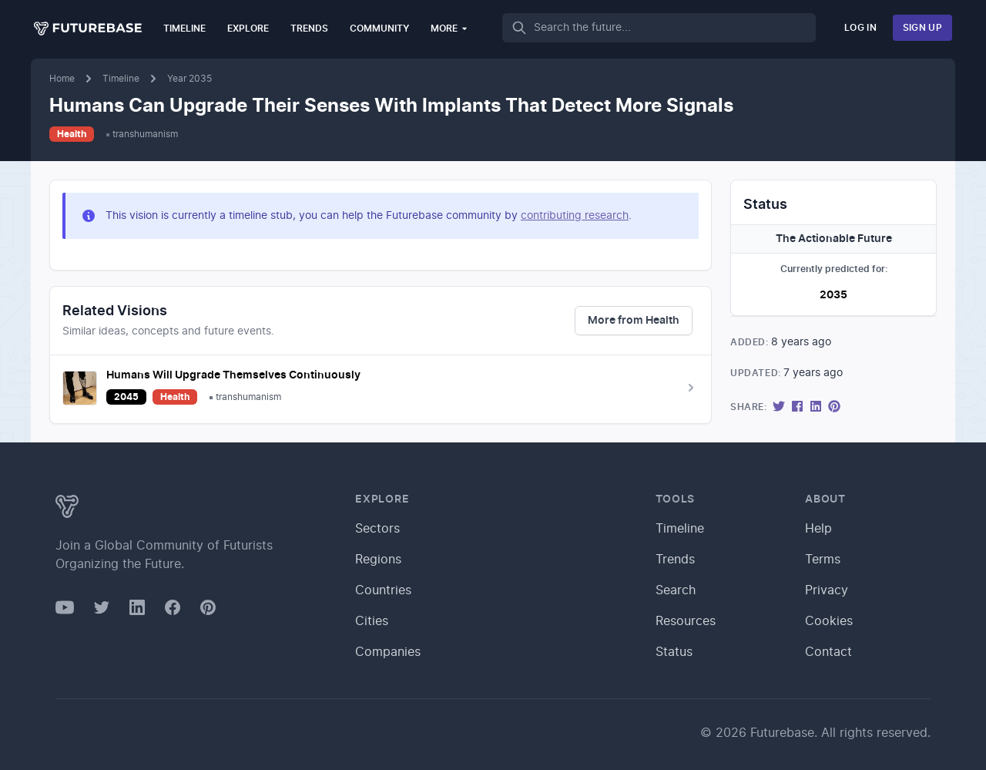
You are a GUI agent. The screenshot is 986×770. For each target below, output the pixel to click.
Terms (822, 559)
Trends (309, 28)
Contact (828, 652)
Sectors (377, 529)
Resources (686, 621)
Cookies (829, 621)
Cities (371, 621)
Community (379, 28)
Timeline (184, 28)
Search (676, 590)
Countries (383, 590)
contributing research (575, 215)
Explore (248, 28)
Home (62, 78)
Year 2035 (189, 78)
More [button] (449, 28)
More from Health (633, 320)
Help (818, 529)
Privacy (826, 590)
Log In (860, 27)
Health (71, 134)
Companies (388, 652)
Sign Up (922, 27)
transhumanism (145, 134)
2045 (126, 397)
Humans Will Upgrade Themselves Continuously (233, 375)
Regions (378, 559)
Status (674, 652)
